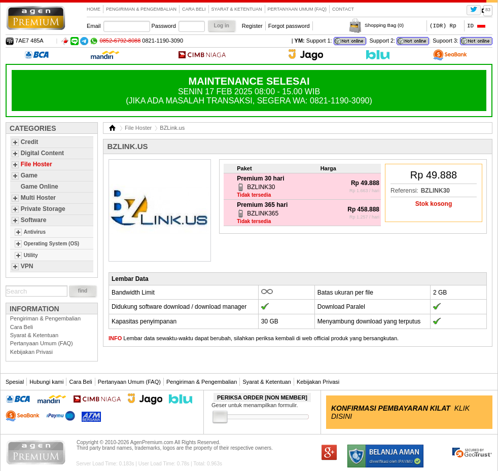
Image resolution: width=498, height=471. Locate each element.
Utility (31, 255)
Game (29, 175)
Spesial (15, 382)
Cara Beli (194, 9)
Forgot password (289, 26)
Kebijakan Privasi (31, 352)
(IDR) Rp (443, 25)
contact (343, 9)
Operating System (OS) (51, 243)
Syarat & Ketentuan (236, 9)
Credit (30, 142)
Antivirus (35, 232)
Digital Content (42, 153)
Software (34, 220)
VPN (27, 266)
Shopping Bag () (384, 25)
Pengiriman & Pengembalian (141, 9)
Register (252, 26)
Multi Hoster (38, 197)
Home (93, 9)
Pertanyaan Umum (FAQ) (297, 9)
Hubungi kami (46, 382)
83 (487, 9)
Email (94, 26)
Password (164, 26)
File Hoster (36, 164)
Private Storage (43, 208)
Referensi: (404, 190)
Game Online (39, 186)
